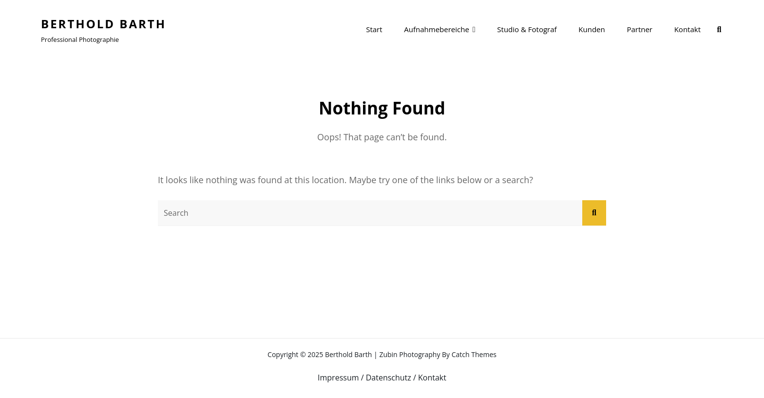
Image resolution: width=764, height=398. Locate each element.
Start (374, 29)
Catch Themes (474, 354)
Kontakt (687, 29)
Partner (639, 29)
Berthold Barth (103, 24)
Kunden (591, 29)
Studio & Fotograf (526, 29)
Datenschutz (388, 377)
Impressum (338, 377)
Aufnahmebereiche (436, 29)
